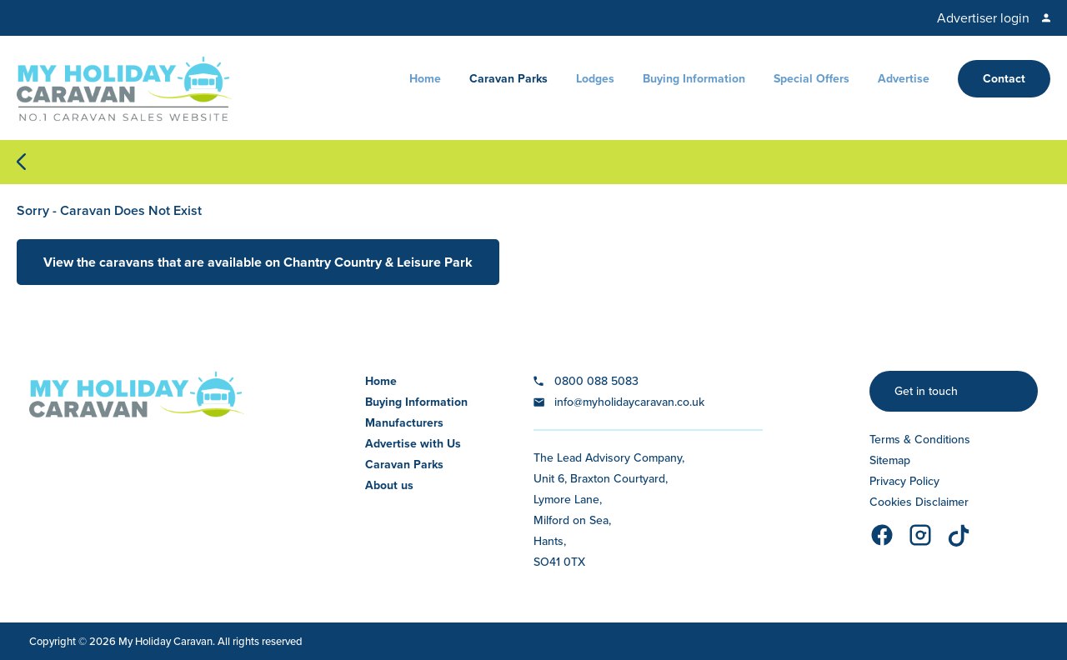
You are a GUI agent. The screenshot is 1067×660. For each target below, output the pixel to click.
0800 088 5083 (596, 381)
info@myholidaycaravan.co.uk (629, 402)
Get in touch (926, 391)
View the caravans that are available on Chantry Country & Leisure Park (258, 262)
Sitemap (889, 460)
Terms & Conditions (919, 439)
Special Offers (811, 79)
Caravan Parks (508, 79)
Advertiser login (983, 18)
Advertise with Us (413, 443)
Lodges (595, 79)
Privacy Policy (904, 481)
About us (389, 485)
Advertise (903, 79)
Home (425, 79)
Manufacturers (404, 423)
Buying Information (694, 79)
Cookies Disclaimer (919, 502)
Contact (1004, 79)
